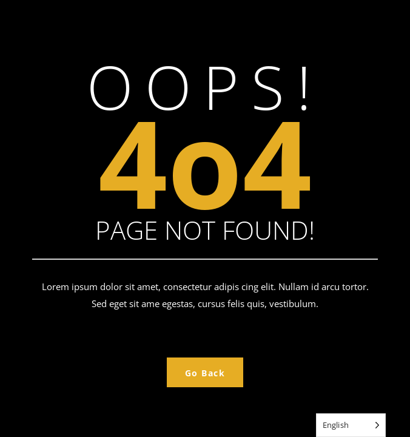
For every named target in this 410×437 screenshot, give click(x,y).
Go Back (205, 373)
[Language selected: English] (351, 425)
